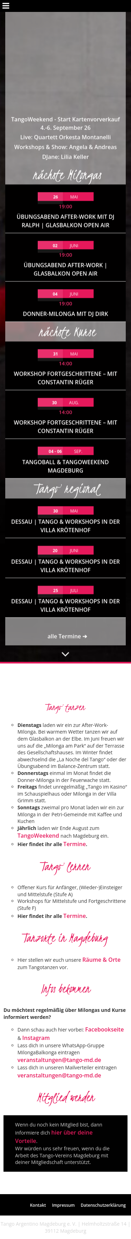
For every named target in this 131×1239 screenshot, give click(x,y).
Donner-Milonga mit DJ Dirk (65, 203)
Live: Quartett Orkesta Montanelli (65, 26)
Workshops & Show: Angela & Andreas (65, 36)
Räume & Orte (101, 960)
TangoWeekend (38, 835)
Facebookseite (104, 1029)
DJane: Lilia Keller (65, 45)
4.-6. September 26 (66, 16)
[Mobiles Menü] (6, 6)
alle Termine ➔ (67, 525)
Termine (74, 844)
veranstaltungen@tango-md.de (59, 1060)
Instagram (36, 1038)
